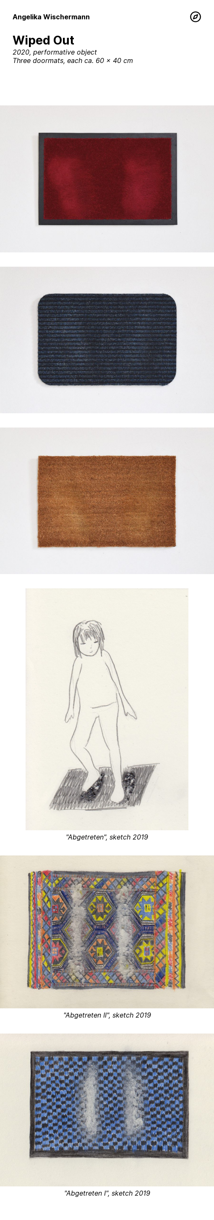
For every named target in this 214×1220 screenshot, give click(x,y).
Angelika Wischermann (51, 17)
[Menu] (195, 16)
